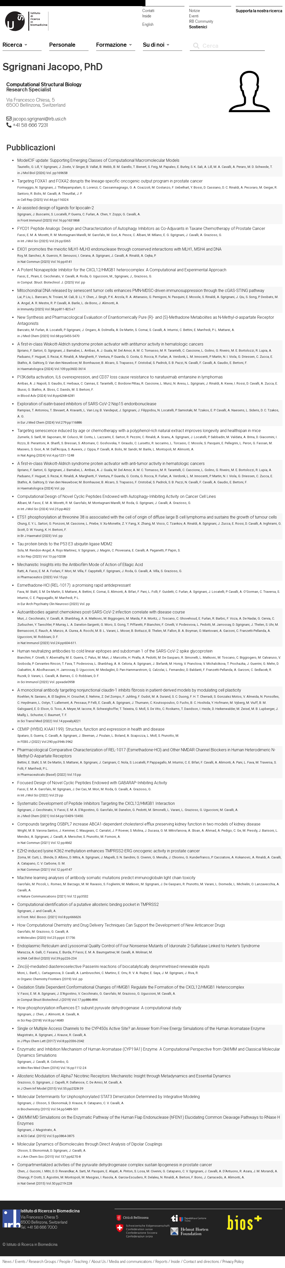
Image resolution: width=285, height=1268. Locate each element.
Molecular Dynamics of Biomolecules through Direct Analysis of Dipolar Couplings (89, 1144)
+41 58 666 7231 (30, 125)
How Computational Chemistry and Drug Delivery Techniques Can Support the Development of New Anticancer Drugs (121, 925)
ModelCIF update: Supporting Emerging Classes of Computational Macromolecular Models (98, 160)
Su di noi (156, 44)
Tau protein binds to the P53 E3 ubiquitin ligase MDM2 (64, 543)
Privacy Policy (233, 1261)
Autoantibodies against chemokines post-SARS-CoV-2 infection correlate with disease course (101, 612)
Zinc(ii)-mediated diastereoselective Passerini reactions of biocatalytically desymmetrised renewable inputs (113, 966)
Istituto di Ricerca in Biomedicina (50, 1210)
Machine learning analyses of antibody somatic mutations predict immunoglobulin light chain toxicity (106, 877)
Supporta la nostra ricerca (259, 10)
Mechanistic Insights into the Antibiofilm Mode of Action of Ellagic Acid (80, 564)
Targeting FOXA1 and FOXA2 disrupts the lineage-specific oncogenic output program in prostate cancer (110, 181)
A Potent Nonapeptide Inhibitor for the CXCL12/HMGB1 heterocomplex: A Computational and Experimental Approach (121, 269)
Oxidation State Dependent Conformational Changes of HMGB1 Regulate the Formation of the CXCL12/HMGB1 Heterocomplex (130, 987)
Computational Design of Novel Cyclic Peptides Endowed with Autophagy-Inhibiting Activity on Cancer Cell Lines (116, 496)
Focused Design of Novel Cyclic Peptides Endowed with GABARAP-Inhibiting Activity (92, 782)
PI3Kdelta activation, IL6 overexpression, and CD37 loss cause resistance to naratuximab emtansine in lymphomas (120, 377)
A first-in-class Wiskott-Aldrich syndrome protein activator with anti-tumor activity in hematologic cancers (111, 463)
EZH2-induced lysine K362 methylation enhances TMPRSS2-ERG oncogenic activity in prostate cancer (108, 850)
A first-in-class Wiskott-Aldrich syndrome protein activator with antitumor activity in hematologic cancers (110, 344)
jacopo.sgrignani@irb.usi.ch (39, 119)
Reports (161, 1261)
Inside (146, 16)
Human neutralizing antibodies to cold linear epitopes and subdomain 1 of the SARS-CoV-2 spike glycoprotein (115, 651)
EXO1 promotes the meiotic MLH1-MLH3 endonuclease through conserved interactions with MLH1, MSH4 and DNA (119, 249)
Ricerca (15, 44)
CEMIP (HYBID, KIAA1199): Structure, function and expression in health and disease (91, 729)
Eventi (194, 16)
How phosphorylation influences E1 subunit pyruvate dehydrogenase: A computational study (99, 1007)
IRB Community (201, 21)
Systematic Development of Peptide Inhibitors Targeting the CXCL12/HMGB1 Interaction (96, 803)
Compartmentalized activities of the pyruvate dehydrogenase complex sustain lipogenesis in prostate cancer (114, 1164)
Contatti (148, 10)
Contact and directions (201, 1261)
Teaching (81, 1261)
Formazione (114, 44)
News (7, 1261)
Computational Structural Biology (43, 84)
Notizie (194, 10)
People (64, 1261)
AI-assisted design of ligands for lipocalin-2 (55, 207)
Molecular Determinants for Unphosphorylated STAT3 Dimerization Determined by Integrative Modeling (108, 1096)
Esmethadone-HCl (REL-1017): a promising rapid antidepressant (74, 585)
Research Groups (42, 1261)
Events (20, 1261)
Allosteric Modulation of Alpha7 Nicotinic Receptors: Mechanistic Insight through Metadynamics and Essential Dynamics (124, 1076)
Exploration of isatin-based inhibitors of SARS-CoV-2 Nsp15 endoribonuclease (86, 403)
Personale (62, 44)
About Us (98, 1261)
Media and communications (130, 1261)
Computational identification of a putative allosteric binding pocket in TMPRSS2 (88, 904)
